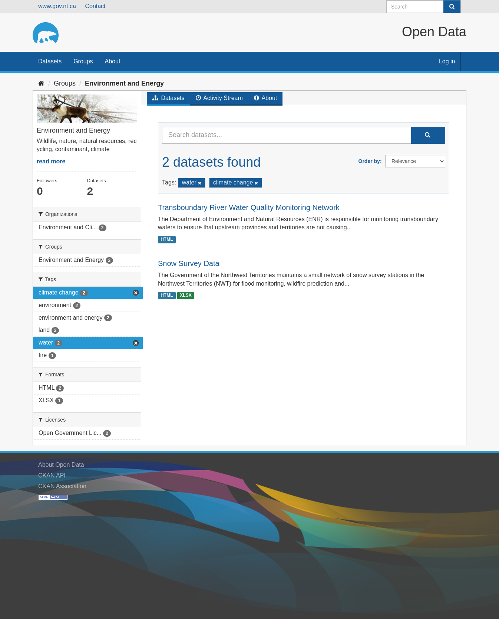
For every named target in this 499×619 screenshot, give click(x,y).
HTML (167, 239)
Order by (369, 161)
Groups (83, 61)
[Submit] (451, 6)
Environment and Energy (124, 83)
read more (51, 161)
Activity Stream (219, 98)
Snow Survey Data (188, 263)
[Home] (41, 83)
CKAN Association (62, 486)
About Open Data (61, 465)
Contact (95, 6)
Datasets (50, 61)
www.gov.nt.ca (57, 6)
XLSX (185, 295)
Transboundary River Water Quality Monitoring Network (249, 207)
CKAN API (52, 475)
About (112, 61)
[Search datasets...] (286, 135)
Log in (447, 61)
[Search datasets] (423, 6)
